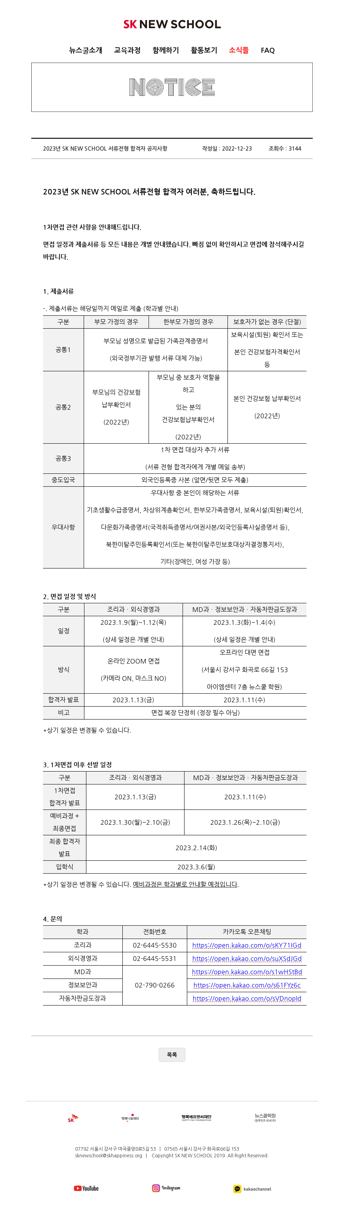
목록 (172, 1055)
